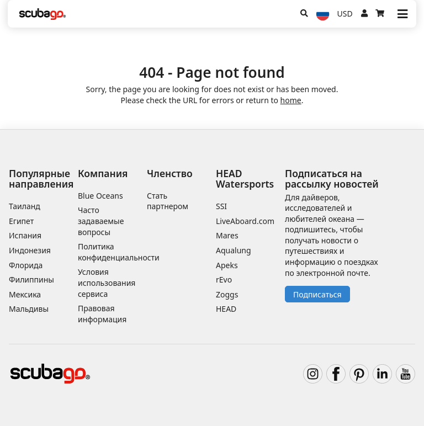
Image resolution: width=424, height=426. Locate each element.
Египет (21, 221)
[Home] (42, 14)
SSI (221, 206)
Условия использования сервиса (106, 283)
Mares (227, 235)
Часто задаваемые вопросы (101, 221)
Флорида (26, 265)
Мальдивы (29, 308)
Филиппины (31, 279)
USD (345, 13)
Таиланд (24, 206)
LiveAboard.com (245, 221)
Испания (25, 235)
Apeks (227, 265)
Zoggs (227, 294)
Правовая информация (102, 313)
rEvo (224, 279)
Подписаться (317, 294)
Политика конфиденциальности (119, 252)
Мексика (25, 294)
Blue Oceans (100, 195)
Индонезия (30, 250)
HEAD (226, 308)
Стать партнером (167, 201)
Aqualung (233, 250)
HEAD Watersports (245, 178)
